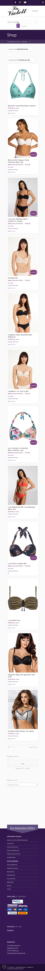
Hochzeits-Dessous (12, 868)
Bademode (10, 882)
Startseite (24, 41)
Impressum (10, 843)
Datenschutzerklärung (13, 854)
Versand (13, 113)
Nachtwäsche (11, 875)
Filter (22, 764)
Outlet (9, 889)
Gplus (20, 2)
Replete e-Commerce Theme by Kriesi (20, 967)
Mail (25, 2)
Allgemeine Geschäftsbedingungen (17, 840)
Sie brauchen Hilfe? (22, 827)
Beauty (9, 885)
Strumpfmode (11, 878)
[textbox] (22, 784)
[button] (4, 966)
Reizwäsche (10, 871)
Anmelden (35, 11)
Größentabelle (11, 857)
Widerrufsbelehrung (13, 850)
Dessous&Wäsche (12, 864)
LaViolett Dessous (21, 967)
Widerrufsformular (12, 847)
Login (42, 2)
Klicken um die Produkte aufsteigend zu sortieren (9, 55)
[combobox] (22, 784)
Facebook (15, 2)
